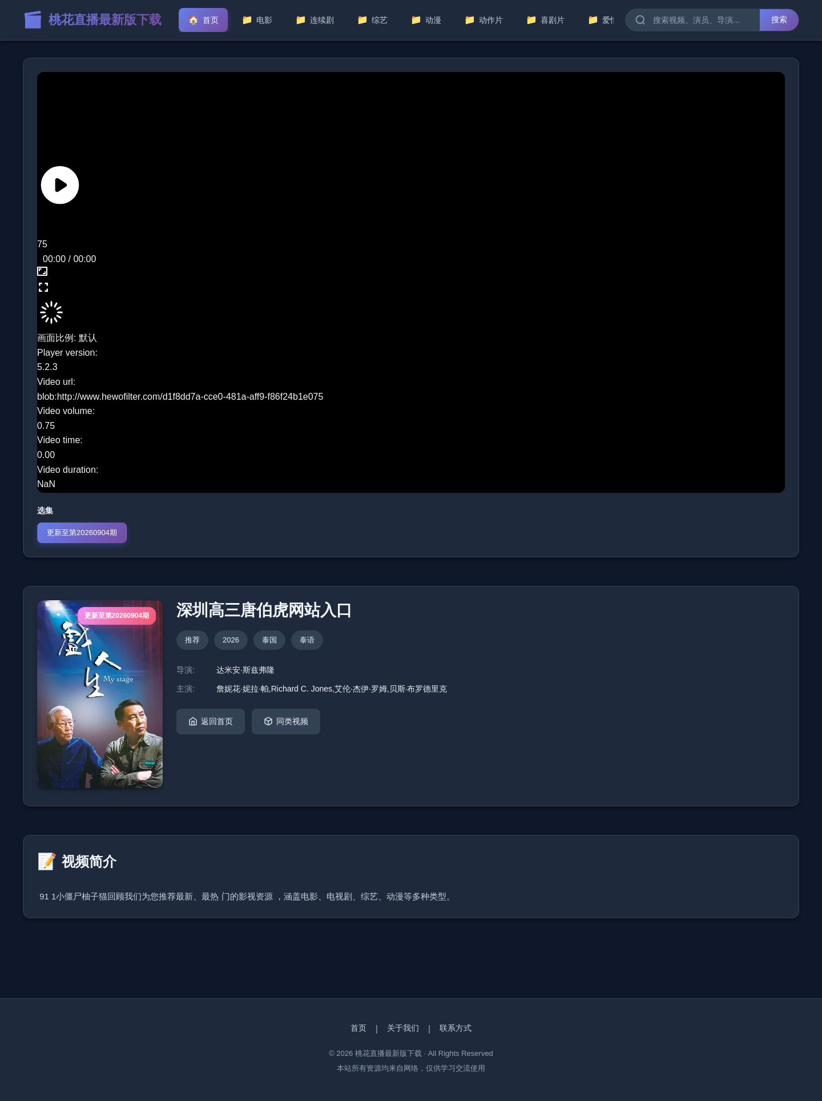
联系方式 (456, 1027)
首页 (358, 1027)
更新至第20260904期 (82, 532)
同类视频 (286, 721)
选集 (45, 510)
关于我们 (403, 1027)
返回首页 (210, 721)
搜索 (779, 19)
